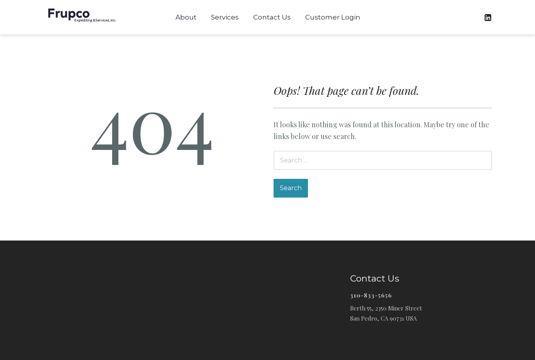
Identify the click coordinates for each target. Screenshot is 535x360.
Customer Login (332, 17)
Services (225, 17)
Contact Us (272, 17)
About (186, 17)
